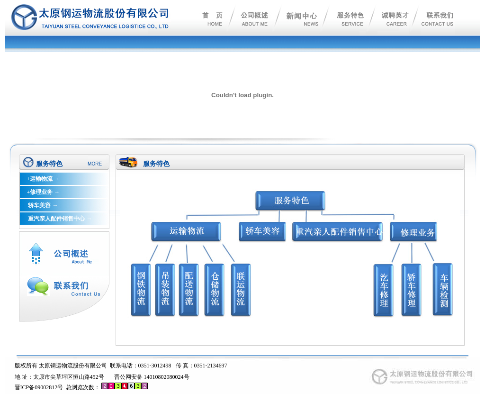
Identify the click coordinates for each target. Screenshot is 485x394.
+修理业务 (40, 192)
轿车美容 (39, 205)
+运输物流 (40, 178)
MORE (95, 163)
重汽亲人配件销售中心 (56, 218)
